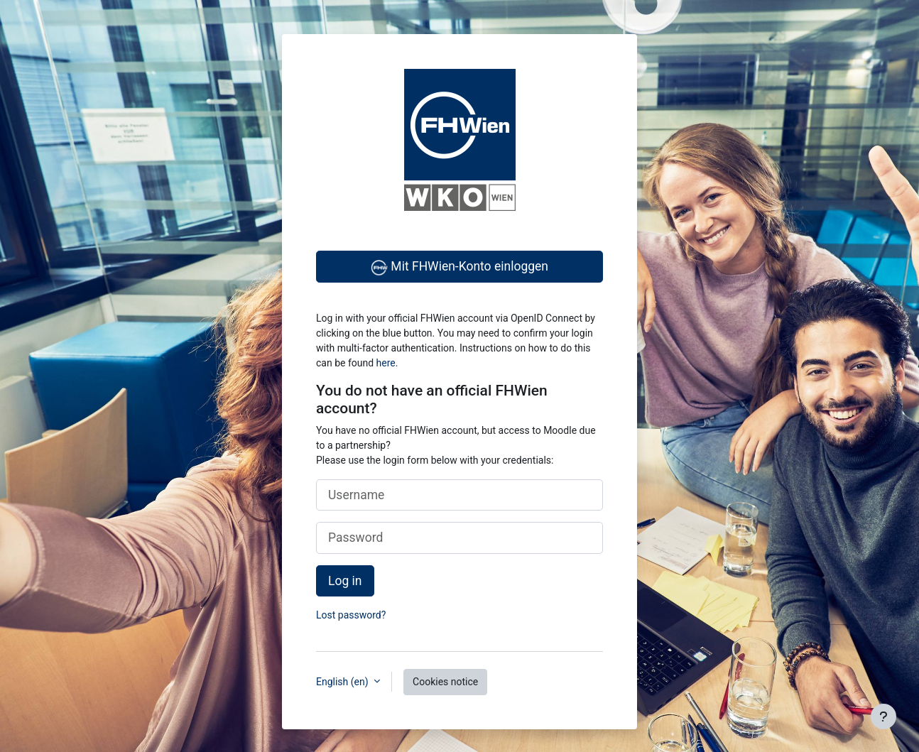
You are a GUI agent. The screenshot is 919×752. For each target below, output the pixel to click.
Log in (345, 581)
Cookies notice (445, 681)
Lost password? (351, 615)
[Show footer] (883, 716)
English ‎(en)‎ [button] (343, 681)
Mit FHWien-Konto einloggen (459, 267)
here (386, 363)
